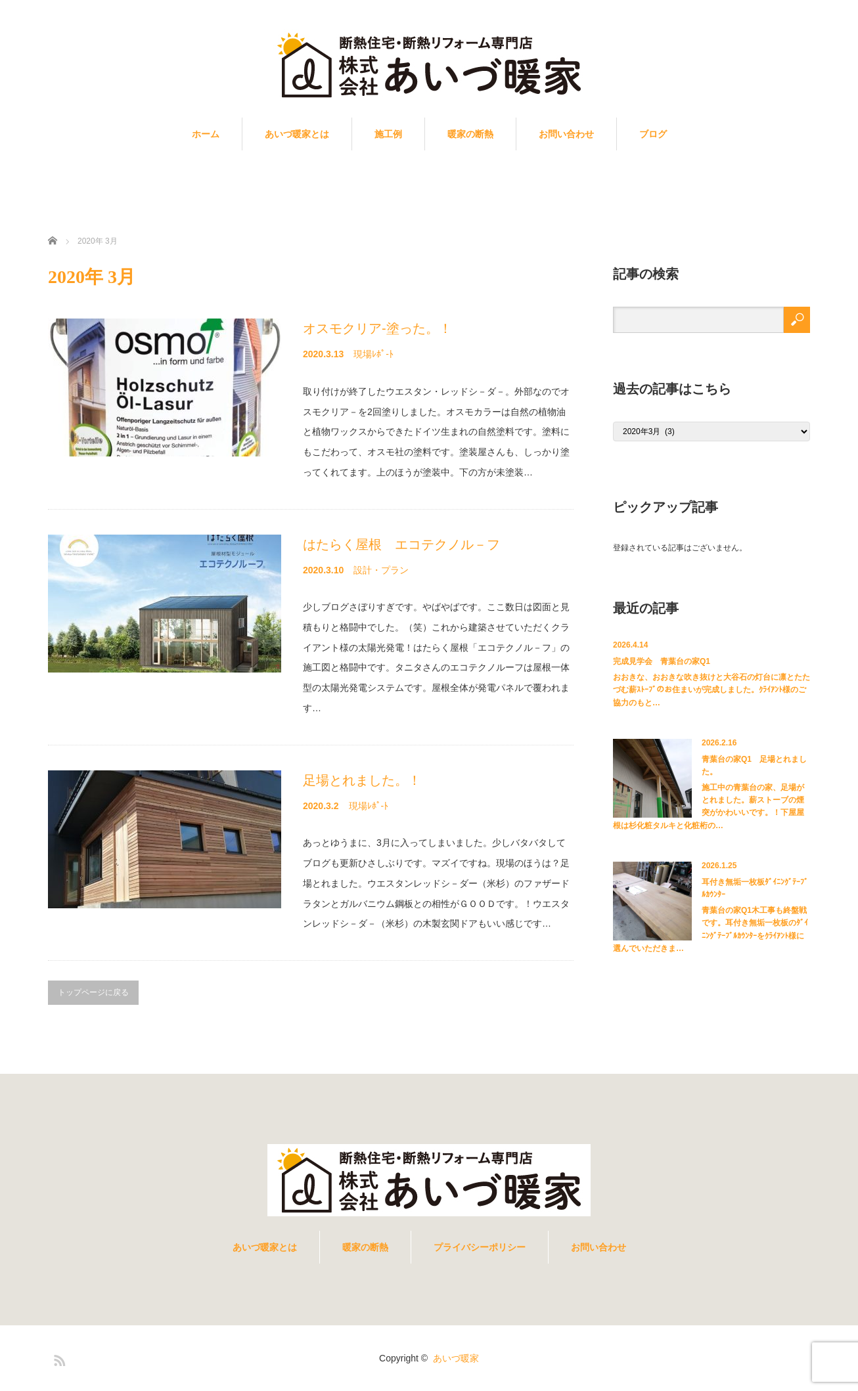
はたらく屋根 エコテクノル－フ (401, 544)
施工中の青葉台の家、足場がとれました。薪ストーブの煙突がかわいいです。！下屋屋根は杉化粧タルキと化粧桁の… (708, 806)
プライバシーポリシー (480, 1247)
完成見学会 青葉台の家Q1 (661, 661)
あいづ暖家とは (297, 134)
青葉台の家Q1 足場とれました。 (754, 765)
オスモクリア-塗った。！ (377, 328)
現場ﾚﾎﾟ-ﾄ (373, 354)
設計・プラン (381, 570)
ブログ (653, 134)
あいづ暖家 (456, 1358)
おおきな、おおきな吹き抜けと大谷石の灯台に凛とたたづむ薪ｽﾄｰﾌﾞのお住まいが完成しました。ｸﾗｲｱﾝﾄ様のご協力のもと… (711, 690)
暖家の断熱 (470, 134)
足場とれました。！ (362, 780)
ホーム (205, 134)
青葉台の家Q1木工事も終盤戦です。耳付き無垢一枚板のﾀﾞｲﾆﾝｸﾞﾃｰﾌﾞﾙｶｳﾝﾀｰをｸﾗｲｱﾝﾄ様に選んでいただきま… (710, 929)
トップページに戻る (93, 992)
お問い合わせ (566, 134)
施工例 (388, 134)
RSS (58, 1358)
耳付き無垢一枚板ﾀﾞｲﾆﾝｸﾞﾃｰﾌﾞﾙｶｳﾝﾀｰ (755, 888)
